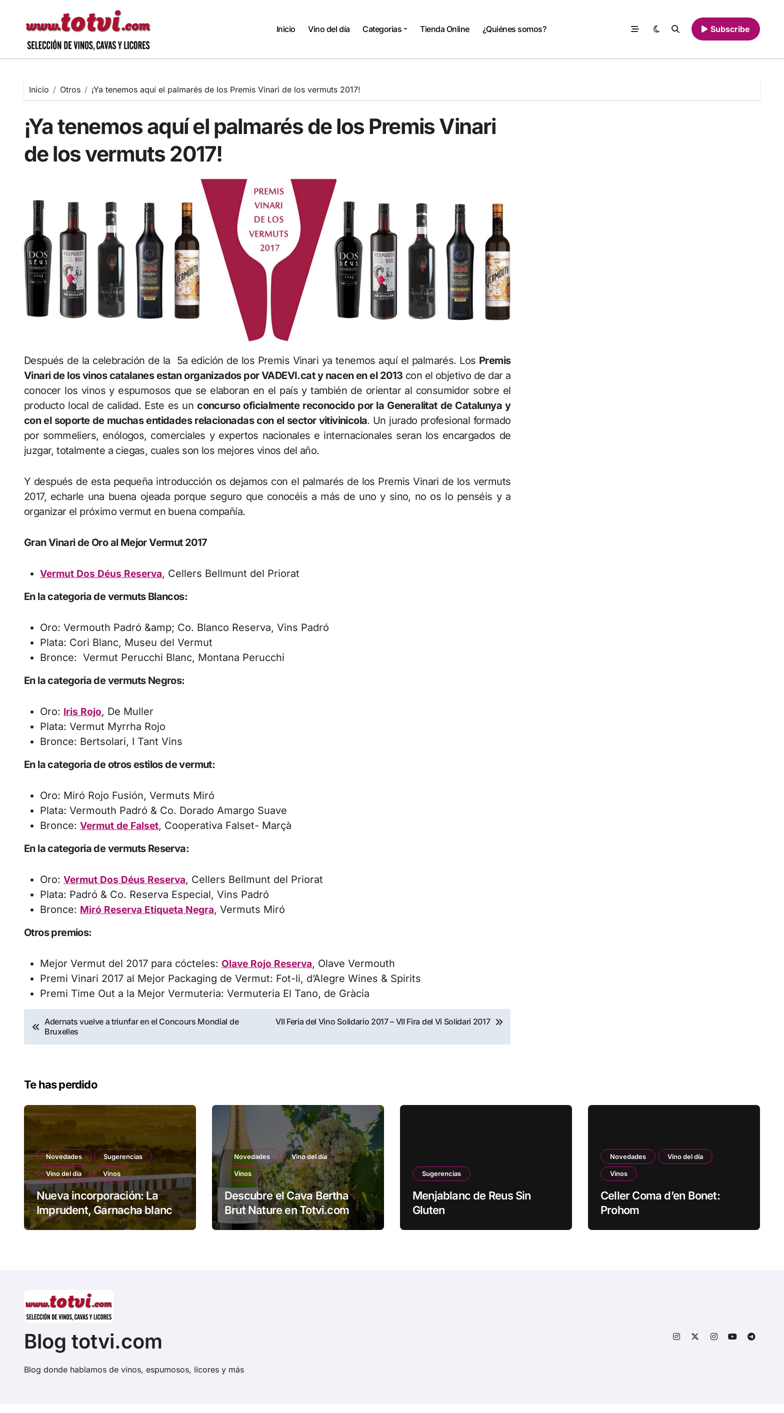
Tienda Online (445, 29)
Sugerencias (126, 1165)
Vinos (115, 1183)
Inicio (286, 29)
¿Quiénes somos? (514, 29)
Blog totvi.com (93, 1350)
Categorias (385, 29)
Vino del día (329, 29)
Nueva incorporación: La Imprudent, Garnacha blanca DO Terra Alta (107, 1219)
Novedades (65, 1165)
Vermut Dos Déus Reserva (103, 584)
